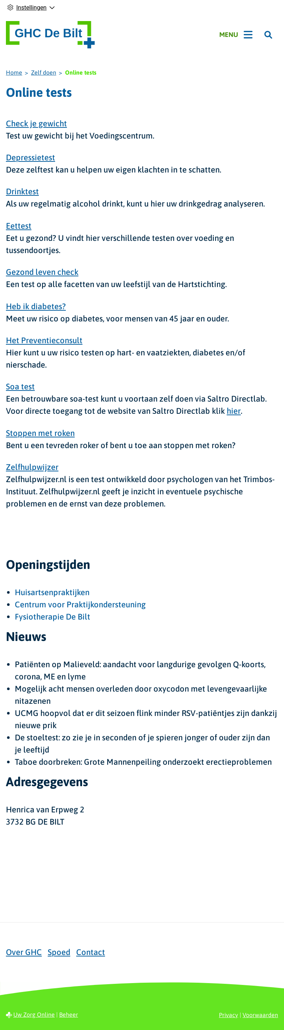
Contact (90, 952)
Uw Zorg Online (34, 1014)
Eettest (18, 226)
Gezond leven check (42, 272)
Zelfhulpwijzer (32, 467)
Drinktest (22, 191)
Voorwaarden (260, 1015)
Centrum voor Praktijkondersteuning (80, 604)
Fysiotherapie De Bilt (52, 616)
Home (14, 72)
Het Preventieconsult (44, 340)
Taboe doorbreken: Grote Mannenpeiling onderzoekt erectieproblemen (143, 762)
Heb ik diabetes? (36, 306)
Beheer (68, 1014)
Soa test (20, 386)
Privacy (228, 1015)
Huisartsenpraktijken (52, 592)
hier (234, 411)
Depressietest (30, 157)
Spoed (59, 952)
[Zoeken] (268, 34)
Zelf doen (43, 72)
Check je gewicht (36, 123)
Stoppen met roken (40, 433)
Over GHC (24, 952)
